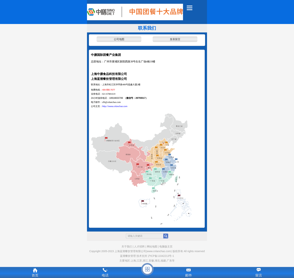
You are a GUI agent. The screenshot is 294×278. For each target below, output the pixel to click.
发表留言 (175, 39)
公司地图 (119, 39)
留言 (258, 275)
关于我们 (127, 246)
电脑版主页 (165, 246)
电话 (105, 275)
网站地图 (152, 246)
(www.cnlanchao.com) (159, 251)
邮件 (188, 275)
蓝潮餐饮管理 (128, 255)
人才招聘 (139, 246)
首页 (35, 275)
